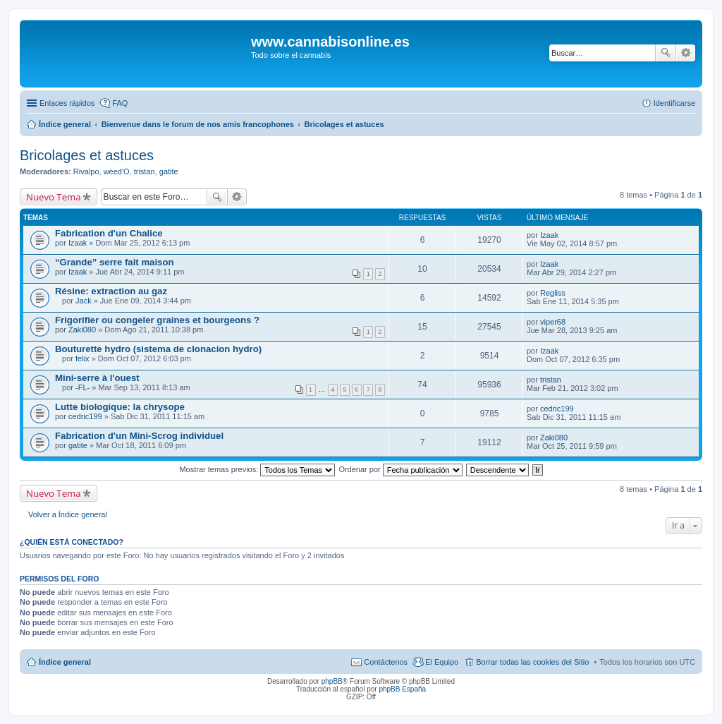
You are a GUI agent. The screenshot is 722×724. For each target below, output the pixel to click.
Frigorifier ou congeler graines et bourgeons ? (157, 320)
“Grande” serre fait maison (114, 262)
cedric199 (85, 416)
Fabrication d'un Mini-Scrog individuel (139, 435)
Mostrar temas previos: (257, 469)
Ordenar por (400, 469)
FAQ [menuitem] (120, 103)
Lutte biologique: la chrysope (120, 407)
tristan (144, 171)
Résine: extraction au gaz (111, 291)
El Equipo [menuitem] (441, 662)
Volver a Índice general (67, 514)
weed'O (117, 171)
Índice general (65, 662)
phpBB (332, 681)
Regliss (552, 293)
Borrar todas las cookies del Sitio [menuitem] (532, 662)
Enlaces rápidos (66, 103)
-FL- (82, 387)
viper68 (552, 322)
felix (82, 358)
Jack (83, 300)
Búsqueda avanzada (685, 52)
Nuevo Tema (53, 197)
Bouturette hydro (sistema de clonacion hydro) (158, 349)
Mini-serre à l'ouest (97, 378)
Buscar (665, 52)
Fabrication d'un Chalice (109, 233)
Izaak (77, 243)
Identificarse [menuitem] (674, 103)
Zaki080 (82, 329)
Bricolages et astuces (87, 155)
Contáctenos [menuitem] (386, 662)
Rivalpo (86, 171)
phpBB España (402, 689)
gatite (168, 171)
